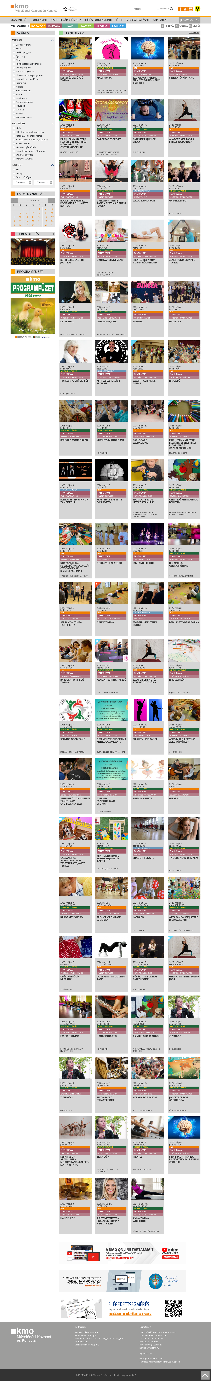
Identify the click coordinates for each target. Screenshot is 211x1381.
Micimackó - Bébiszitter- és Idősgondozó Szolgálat (99, 1338)
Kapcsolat (160, 20)
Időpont (17, 165)
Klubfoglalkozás (23, 90)
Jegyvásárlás (189, 20)
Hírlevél (167, 25)
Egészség (20, 56)
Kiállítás (19, 86)
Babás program (23, 44)
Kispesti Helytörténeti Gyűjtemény (32, 139)
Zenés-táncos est (24, 117)
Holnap (19, 173)
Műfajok (17, 40)
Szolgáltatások (138, 20)
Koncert (19, 94)
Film (18, 60)
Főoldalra (194, 32)
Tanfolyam (54, 25)
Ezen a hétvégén (24, 177)
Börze (19, 48)
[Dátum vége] (43, 182)
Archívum (164, 8)
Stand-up (20, 109)
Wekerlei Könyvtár (24, 154)
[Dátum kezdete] (22, 182)
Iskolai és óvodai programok (29, 75)
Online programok (24, 102)
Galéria (181, 25)
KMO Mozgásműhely (26, 147)
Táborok (86, 25)
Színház (19, 113)
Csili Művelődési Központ (87, 1344)
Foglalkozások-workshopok (29, 63)
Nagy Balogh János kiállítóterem (31, 151)
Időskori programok (25, 71)
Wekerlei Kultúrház (24, 158)
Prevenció (118, 25)
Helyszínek (18, 123)
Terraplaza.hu (81, 1341)
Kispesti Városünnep (66, 20)
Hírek (119, 20)
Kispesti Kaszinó (23, 143)
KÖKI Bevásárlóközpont (86, 1335)
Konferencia (21, 98)
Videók (194, 25)
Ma (17, 169)
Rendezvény (38, 25)
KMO (18, 128)
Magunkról (19, 20)
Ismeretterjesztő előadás (27, 79)
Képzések (102, 25)
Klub (70, 25)
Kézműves (21, 83)
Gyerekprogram (23, 67)
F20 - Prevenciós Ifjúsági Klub (30, 132)
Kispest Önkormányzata (86, 1332)
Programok (39, 20)
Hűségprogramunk (98, 20)
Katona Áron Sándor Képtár (29, 135)
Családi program (23, 52)
